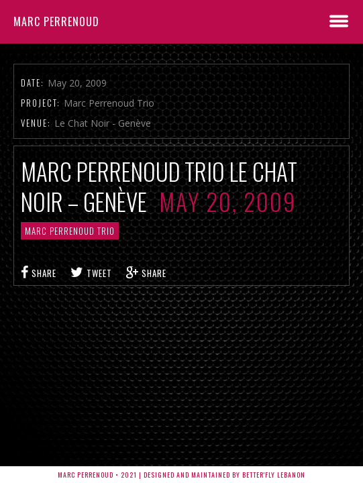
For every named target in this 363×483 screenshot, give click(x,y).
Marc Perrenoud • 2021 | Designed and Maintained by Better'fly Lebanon (181, 475)
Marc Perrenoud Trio (70, 230)
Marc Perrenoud (56, 21)
